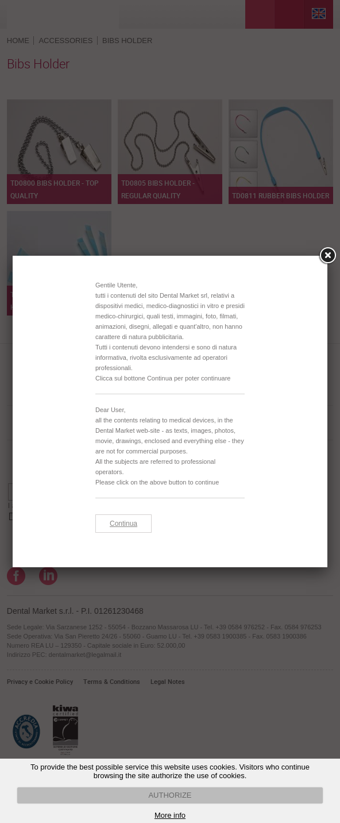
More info (170, 815)
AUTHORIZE (169, 795)
